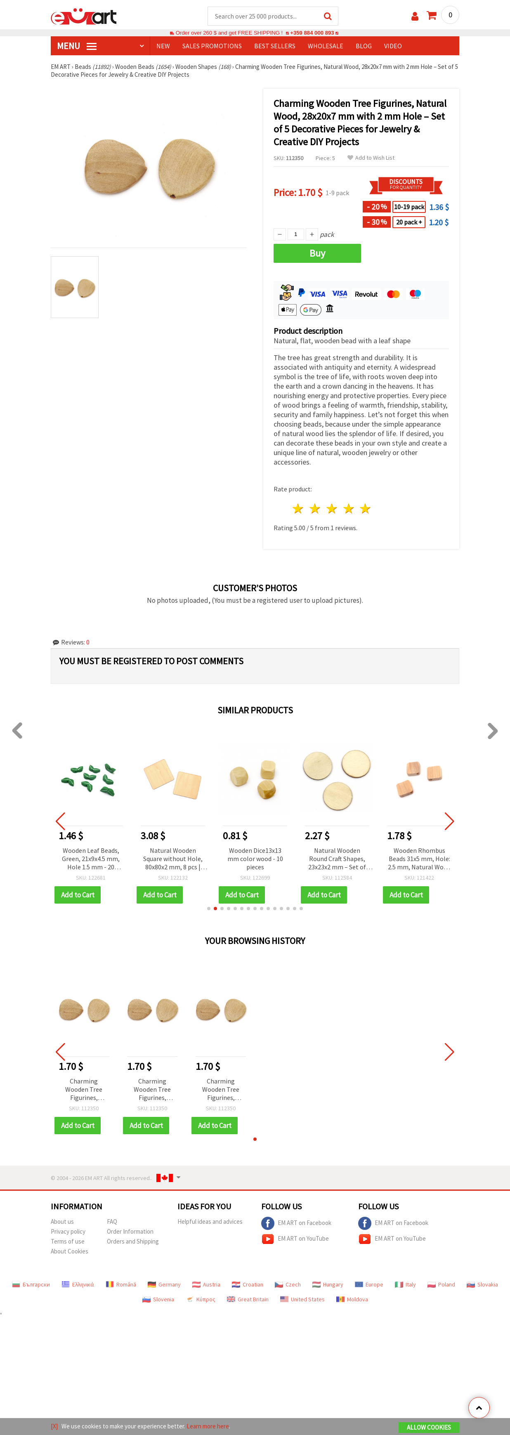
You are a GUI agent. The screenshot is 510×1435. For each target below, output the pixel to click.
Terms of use (68, 1241)
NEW (163, 46)
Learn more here (208, 1426)
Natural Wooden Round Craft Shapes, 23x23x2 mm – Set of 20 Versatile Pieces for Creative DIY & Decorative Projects (337, 859)
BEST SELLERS (274, 46)
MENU (77, 46)
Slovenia (158, 1299)
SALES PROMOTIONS (212, 46)
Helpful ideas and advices (210, 1221)
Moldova (352, 1299)
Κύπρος (200, 1299)
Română (121, 1284)
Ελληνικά (77, 1284)
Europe (369, 1284)
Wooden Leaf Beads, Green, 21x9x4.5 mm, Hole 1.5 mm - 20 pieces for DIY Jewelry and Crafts (90, 859)
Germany (164, 1284)
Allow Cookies (429, 1427)
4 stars (348, 508)
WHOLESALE (325, 46)
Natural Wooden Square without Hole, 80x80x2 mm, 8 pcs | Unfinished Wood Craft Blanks (173, 859)
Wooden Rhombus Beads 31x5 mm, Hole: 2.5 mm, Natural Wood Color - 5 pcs (419, 859)
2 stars (315, 508)
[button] (208, 908)
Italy (405, 1284)
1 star (298, 508)
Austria (206, 1284)
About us (62, 1221)
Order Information (130, 1231)
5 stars (365, 508)
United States (302, 1299)
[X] (54, 1426)
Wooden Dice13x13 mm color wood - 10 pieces (255, 858)
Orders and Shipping (133, 1241)
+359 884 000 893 (312, 33)
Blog (364, 46)
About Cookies (69, 1251)
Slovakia (482, 1284)
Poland (441, 1284)
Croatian (247, 1284)
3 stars (331, 508)
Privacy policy (68, 1231)
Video (393, 46)
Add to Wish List (370, 158)
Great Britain (248, 1299)
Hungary (327, 1284)
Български (31, 1284)
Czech (288, 1284)
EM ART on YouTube (295, 1239)
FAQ (112, 1221)
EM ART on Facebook (296, 1223)
